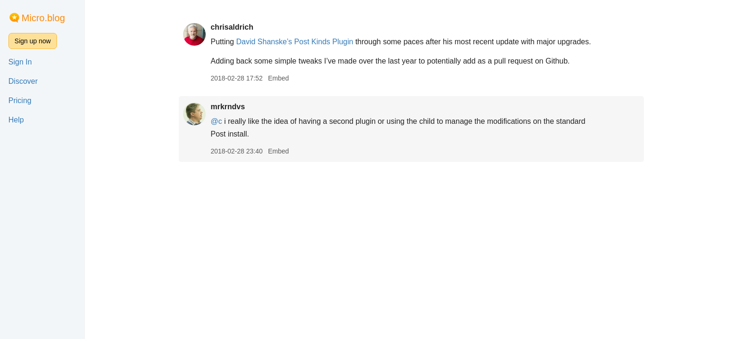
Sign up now (33, 41)
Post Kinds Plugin (323, 42)
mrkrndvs (227, 107)
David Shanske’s (264, 42)
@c (216, 121)
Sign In (20, 62)
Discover (23, 81)
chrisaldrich (231, 27)
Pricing (20, 101)
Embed (278, 78)
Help (16, 120)
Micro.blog (43, 18)
